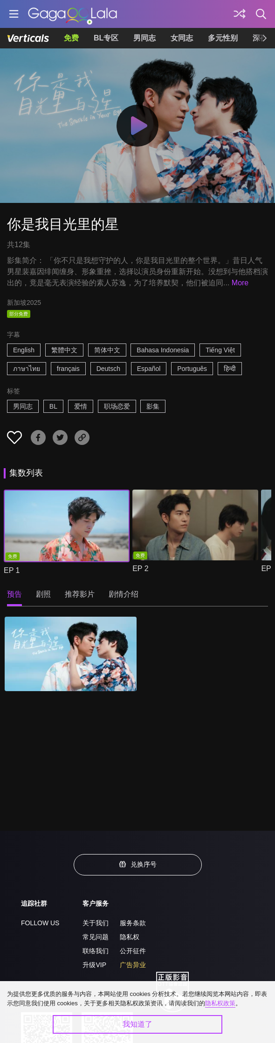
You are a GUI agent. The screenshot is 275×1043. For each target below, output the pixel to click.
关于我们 (95, 923)
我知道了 (137, 1024)
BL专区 (106, 38)
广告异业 (133, 965)
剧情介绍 (123, 594)
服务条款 (133, 923)
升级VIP (94, 965)
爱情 (80, 406)
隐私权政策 (220, 1003)
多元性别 (223, 38)
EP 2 (140, 568)
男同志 (144, 38)
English (23, 350)
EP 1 (12, 570)
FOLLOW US (40, 923)
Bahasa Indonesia (163, 350)
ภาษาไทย (26, 368)
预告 (14, 594)
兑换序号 (137, 864)
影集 (152, 406)
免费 (71, 38)
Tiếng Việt (220, 350)
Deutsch (108, 368)
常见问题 (95, 937)
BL (53, 406)
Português (192, 368)
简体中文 (107, 350)
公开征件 (133, 951)
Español (149, 368)
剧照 (43, 594)
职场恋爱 (117, 406)
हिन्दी (230, 368)
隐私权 (129, 937)
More (240, 283)
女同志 (182, 38)
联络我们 (95, 951)
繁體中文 (64, 350)
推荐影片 (80, 594)
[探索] (239, 14)
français (68, 368)
